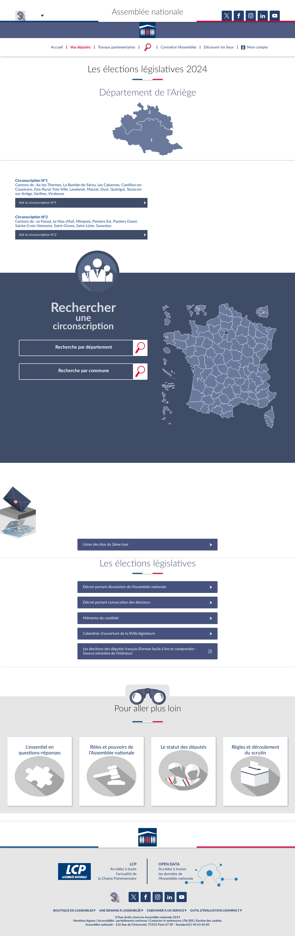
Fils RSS (188, 920)
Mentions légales (84, 920)
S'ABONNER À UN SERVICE (165, 910)
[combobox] (83, 347)
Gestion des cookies (209, 920)
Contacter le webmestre (165, 920)
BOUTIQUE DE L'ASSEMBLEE (73, 910)
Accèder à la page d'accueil (147, 28)
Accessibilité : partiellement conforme (122, 920)
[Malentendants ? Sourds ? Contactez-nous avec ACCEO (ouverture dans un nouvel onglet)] (113, 897)
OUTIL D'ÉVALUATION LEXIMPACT (214, 910)
